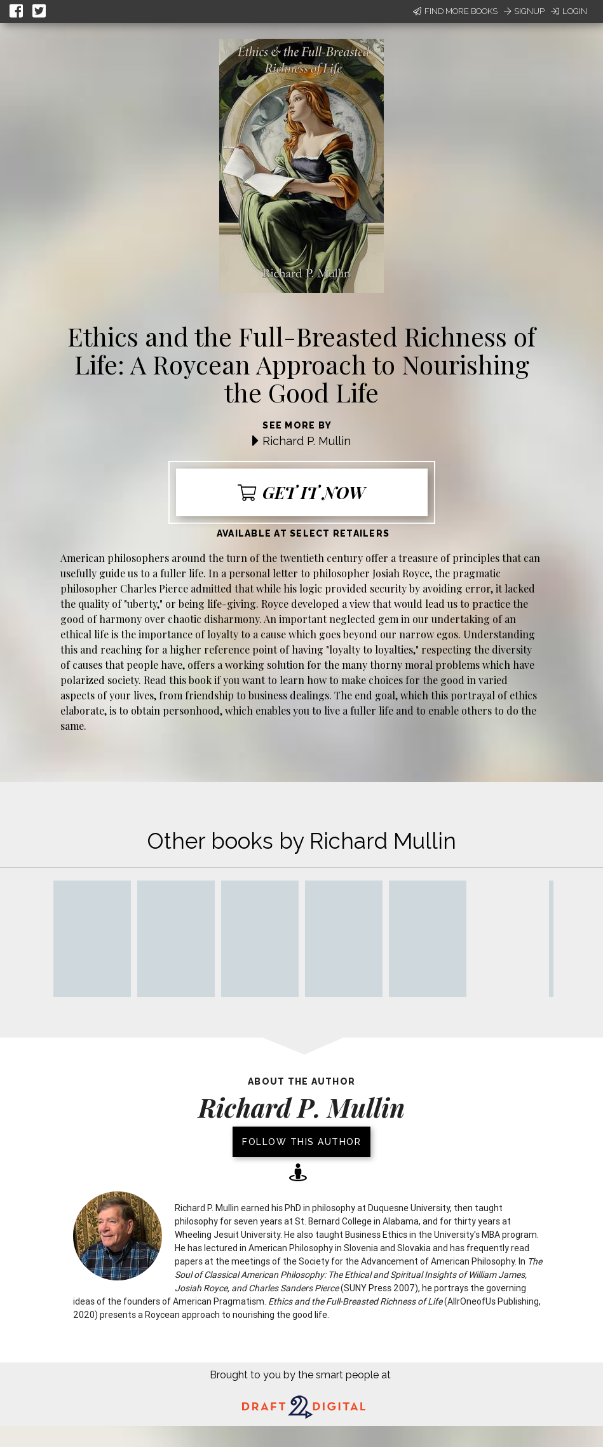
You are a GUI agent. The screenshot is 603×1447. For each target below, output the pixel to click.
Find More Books (455, 11)
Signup (524, 11)
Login (569, 11)
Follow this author (301, 1142)
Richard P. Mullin (306, 441)
